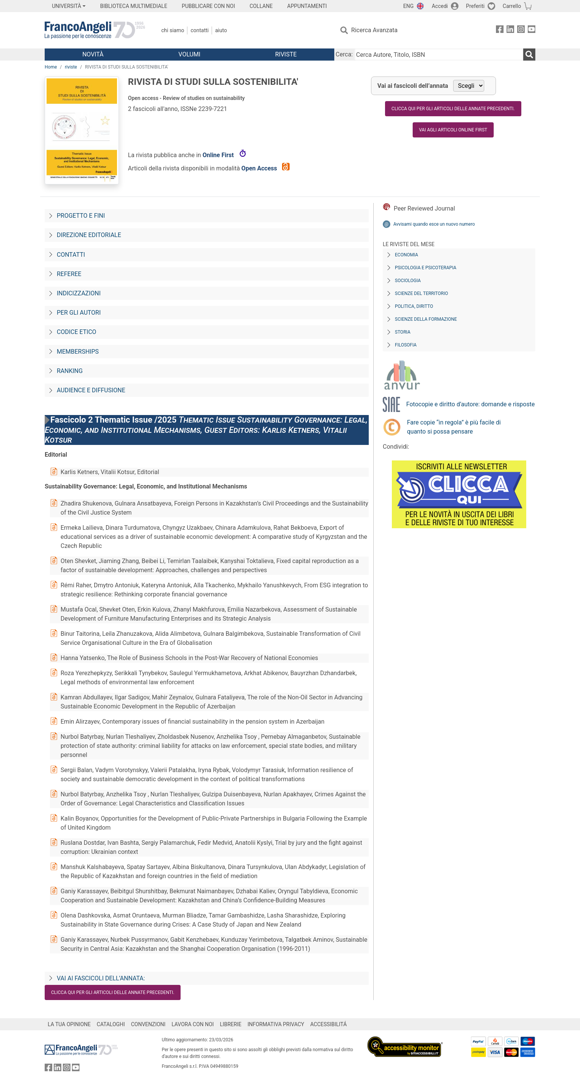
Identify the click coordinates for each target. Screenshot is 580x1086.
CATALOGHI (111, 1024)
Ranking (70, 370)
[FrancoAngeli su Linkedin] (510, 30)
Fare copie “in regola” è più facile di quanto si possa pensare (454, 427)
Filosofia (405, 345)
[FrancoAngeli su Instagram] (521, 30)
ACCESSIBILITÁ (328, 1024)
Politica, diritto (414, 306)
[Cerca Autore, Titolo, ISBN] (438, 54)
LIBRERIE (231, 1024)
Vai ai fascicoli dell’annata (412, 85)
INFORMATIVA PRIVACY (276, 1024)
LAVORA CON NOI (193, 1024)
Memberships (78, 351)
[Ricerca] (529, 54)
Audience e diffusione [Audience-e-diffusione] (91, 390)
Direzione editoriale (89, 235)
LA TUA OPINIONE (69, 1024)
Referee (69, 274)
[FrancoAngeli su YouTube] (531, 30)
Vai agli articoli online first (453, 130)
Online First (219, 155)
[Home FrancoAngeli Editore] (95, 30)
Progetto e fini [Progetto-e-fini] (81, 215)
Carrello (512, 6)
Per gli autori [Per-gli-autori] (79, 312)
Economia (406, 254)
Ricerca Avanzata (374, 30)
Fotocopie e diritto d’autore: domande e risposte (470, 404)
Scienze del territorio (421, 293)
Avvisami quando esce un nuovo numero (434, 224)
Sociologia (408, 280)
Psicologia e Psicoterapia (425, 267)
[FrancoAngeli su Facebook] (500, 30)
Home (51, 67)
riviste (71, 67)
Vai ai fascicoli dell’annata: (101, 978)
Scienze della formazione (426, 319)
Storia (402, 332)
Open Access (260, 168)
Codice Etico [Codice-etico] (76, 331)
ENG (408, 6)
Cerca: (344, 54)
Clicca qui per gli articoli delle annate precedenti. (453, 108)
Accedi (440, 6)
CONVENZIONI (148, 1024)
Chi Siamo (172, 30)
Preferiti (475, 6)
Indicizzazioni (79, 293)
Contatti (199, 30)
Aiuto (221, 30)
